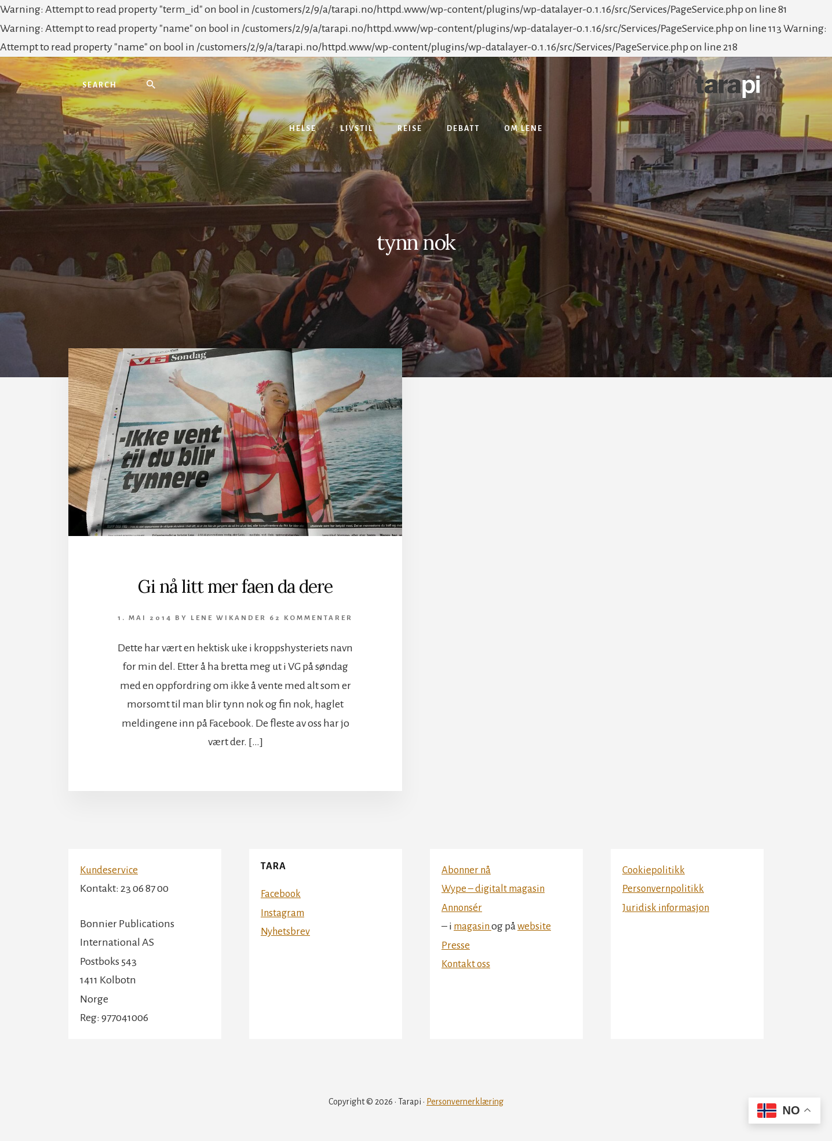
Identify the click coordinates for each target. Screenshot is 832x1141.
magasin (474, 926)
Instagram (284, 912)
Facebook (281, 893)
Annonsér (464, 907)
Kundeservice (110, 870)
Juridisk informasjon (668, 907)
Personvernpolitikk (664, 888)
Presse (455, 945)
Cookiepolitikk (654, 870)
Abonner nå (468, 870)
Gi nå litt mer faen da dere (235, 585)
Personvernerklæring (464, 1101)
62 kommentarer (311, 618)
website (538, 926)
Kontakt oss (467, 963)
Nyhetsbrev (286, 931)
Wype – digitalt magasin (496, 888)
